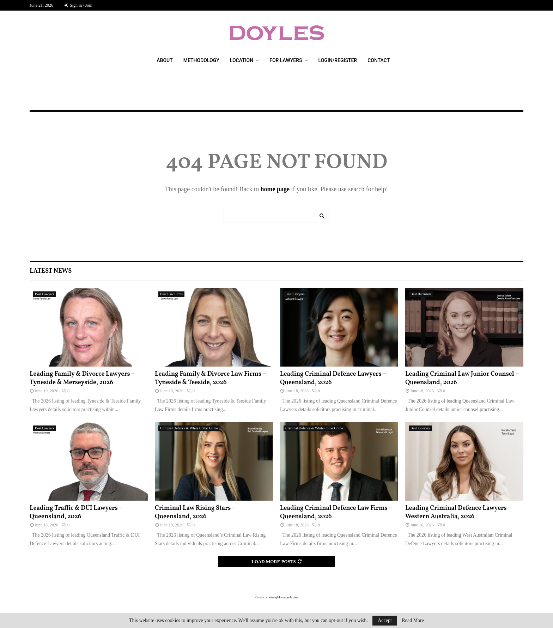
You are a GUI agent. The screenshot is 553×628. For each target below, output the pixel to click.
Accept (385, 620)
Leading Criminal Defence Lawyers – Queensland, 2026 (333, 378)
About (164, 60)
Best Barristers (421, 294)
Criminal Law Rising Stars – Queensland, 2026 (195, 512)
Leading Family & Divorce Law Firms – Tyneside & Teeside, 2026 (210, 378)
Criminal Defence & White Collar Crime (189, 428)
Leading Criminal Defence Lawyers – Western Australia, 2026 (458, 512)
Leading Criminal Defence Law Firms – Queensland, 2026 (336, 512)
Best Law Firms (171, 294)
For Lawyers (285, 60)
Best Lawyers (44, 294)
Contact (378, 60)
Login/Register (337, 60)
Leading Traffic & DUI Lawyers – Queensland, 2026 (76, 512)
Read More (413, 620)
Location (241, 60)
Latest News (51, 271)
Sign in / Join (78, 5)
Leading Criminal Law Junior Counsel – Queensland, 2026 (462, 378)
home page (275, 189)
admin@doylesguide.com (283, 597)
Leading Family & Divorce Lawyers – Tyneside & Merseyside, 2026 (82, 378)
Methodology (201, 60)
